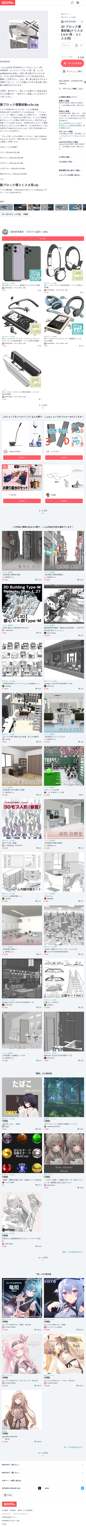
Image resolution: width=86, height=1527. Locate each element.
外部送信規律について (9, 1517)
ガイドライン (6, 1514)
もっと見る (43, 513)
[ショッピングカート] (77, 2)
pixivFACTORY (64, 144)
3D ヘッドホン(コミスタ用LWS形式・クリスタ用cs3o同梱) (63, 286)
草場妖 (53, 495)
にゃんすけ (55, 451)
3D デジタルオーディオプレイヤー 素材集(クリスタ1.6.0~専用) (62, 340)
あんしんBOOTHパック (66, 123)
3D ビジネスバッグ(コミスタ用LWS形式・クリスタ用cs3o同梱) (20, 393)
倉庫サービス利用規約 (25, 1510)
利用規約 (13, 1510)
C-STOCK (12, 495)
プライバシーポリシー (20, 1514)
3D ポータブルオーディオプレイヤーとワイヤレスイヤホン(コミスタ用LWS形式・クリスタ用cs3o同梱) (21, 340)
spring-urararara (15, 451)
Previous (4, 34)
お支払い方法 (66, 162)
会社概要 (5, 1510)
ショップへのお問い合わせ (69, 175)
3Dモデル (64, 14)
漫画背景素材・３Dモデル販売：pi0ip (29, 232)
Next (44, 34)
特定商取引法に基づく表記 (69, 170)
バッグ (4, 390)
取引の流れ (65, 157)
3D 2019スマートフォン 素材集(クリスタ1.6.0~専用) (21, 285)
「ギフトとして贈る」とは (71, 89)
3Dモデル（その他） (69, 17)
